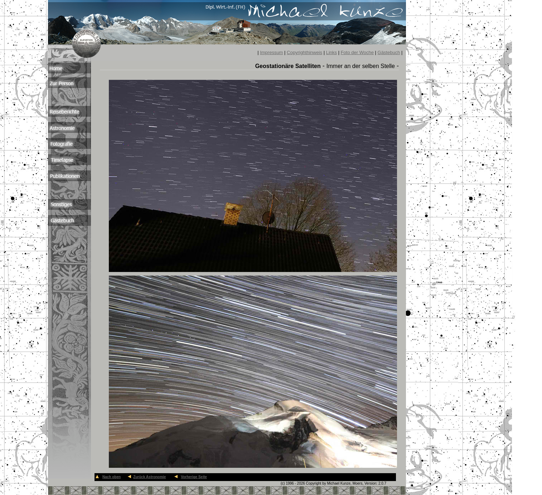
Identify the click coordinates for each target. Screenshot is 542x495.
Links (331, 52)
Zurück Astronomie (149, 477)
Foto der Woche (357, 52)
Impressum (271, 52)
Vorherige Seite (194, 477)
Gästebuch (389, 52)
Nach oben (111, 477)
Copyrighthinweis (304, 52)
